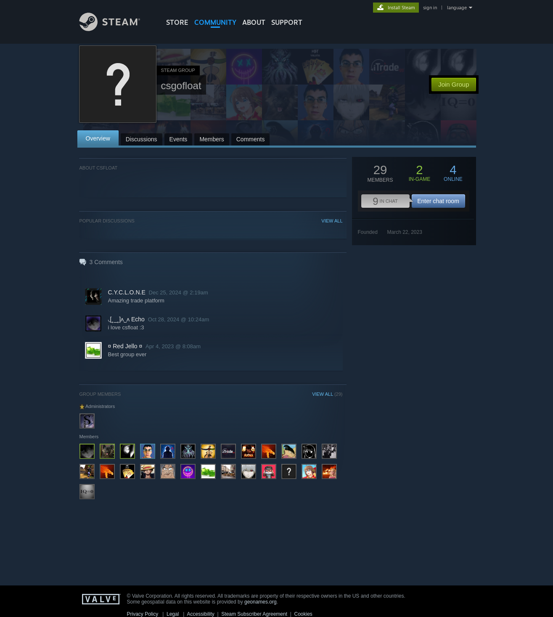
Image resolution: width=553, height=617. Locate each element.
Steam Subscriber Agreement (254, 614)
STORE (177, 22)
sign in (430, 8)
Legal (173, 614)
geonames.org (260, 602)
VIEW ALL (331, 220)
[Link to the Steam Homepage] (116, 28)
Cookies (303, 614)
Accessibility (200, 614)
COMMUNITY (215, 22)
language (457, 8)
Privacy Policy (143, 614)
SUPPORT (286, 22)
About (253, 22)
